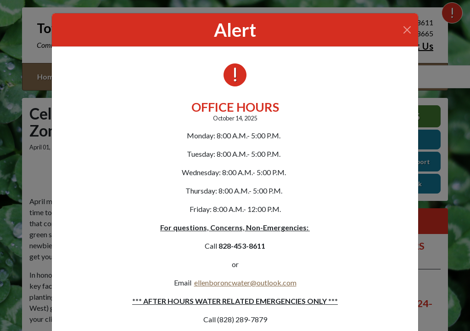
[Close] (407, 30)
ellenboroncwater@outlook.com (245, 282)
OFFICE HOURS (235, 106)
